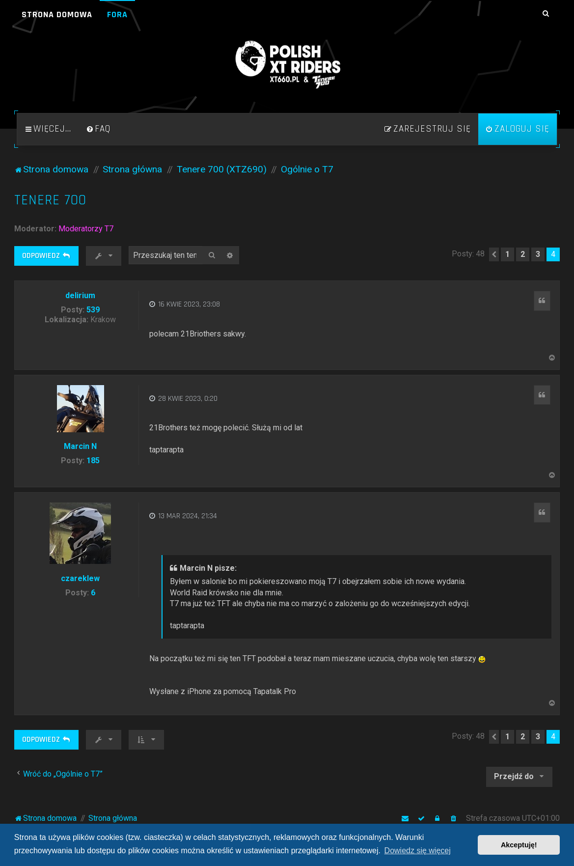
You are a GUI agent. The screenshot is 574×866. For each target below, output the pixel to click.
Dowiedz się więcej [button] (417, 850)
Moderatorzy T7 (85, 228)
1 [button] (507, 254)
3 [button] (538, 254)
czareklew (80, 578)
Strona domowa (57, 14)
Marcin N (80, 446)
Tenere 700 (50, 200)
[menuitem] (98, 129)
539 (93, 309)
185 (93, 460)
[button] (494, 254)
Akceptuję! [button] (519, 845)
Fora (117, 14)
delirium (80, 295)
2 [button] (522, 254)
